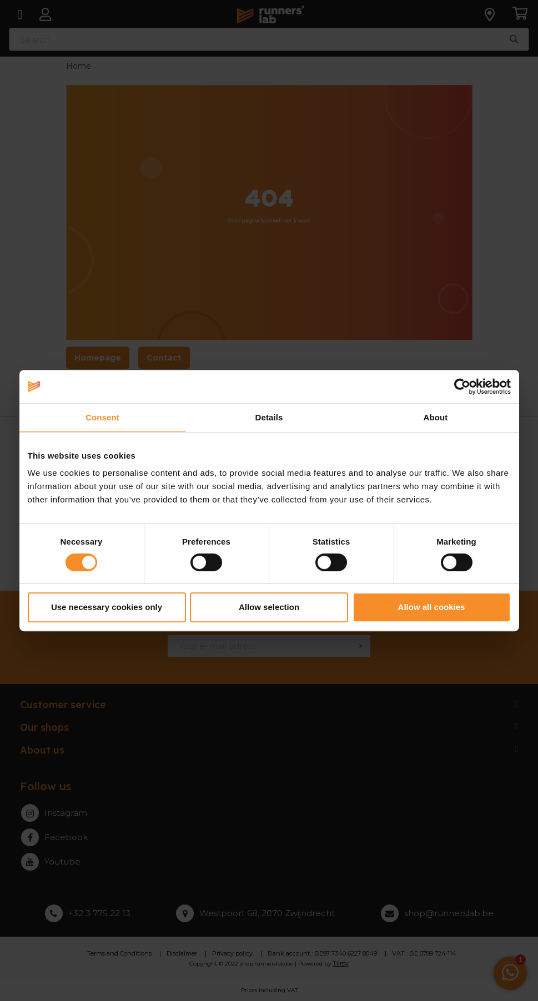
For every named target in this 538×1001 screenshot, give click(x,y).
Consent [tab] (102, 417)
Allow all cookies (431, 607)
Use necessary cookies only (106, 607)
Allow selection (269, 607)
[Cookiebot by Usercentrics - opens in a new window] (462, 386)
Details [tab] (269, 417)
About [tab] (436, 417)
